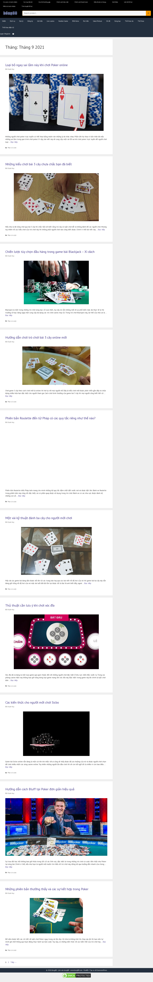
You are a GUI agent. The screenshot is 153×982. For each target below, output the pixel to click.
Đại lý (21, 21)
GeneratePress (102, 970)
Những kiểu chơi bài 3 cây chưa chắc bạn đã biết (38, 164)
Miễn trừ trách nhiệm (9, 6)
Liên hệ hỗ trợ (128, 2)
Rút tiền (86, 21)
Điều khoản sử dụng (100, 2)
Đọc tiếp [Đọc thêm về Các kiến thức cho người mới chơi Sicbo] (8, 767)
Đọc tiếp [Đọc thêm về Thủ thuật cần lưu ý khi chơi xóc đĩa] (14, 680)
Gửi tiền (40, 21)
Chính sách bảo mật (62, 2)
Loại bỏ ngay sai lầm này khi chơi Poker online (36, 65)
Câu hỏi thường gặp (44, 2)
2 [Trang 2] (8, 962)
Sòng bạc (117, 21)
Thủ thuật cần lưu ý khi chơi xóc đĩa (30, 605)
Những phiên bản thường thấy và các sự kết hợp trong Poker (46, 889)
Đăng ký (30, 21)
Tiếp (14, 962)
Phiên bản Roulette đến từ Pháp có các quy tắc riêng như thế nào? (50, 418)
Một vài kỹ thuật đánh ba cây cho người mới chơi (38, 518)
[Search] (148, 13)
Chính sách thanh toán (81, 2)
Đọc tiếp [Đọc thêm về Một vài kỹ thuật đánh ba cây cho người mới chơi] (87, 583)
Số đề (108, 21)
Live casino (50, 21)
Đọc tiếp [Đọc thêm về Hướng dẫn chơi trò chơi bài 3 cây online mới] (8, 396)
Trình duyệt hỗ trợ (27, 6)
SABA (4, 21)
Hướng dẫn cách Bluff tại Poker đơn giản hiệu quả (39, 789)
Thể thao (141, 21)
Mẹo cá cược (12, 148)
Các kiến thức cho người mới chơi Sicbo (32, 702)
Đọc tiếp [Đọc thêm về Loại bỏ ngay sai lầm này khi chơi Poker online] (14, 142)
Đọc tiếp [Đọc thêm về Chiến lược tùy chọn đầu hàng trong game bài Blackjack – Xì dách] (8, 315)
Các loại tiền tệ (27, 2)
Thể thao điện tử (8, 27)
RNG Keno (75, 21)
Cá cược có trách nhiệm (10, 2)
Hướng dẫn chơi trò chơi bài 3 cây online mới (36, 337)
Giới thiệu (115, 2)
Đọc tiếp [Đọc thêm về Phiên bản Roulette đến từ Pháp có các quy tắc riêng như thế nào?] (21, 496)
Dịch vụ (12, 21)
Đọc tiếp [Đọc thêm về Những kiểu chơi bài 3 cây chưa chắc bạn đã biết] (101, 229)
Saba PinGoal (97, 21)
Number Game (63, 21)
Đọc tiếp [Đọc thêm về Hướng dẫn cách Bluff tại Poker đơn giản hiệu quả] (8, 867)
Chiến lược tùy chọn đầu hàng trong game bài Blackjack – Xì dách (50, 252)
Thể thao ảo (129, 21)
